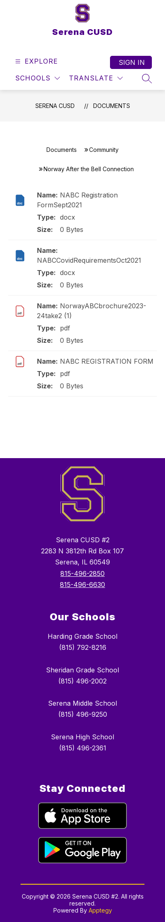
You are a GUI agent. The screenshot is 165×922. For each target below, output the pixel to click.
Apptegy (100, 910)
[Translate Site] (96, 78)
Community (104, 149)
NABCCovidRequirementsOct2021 (89, 260)
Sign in (132, 62)
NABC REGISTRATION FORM (107, 361)
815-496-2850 (82, 573)
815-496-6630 (82, 584)
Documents (111, 105)
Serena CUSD (55, 105)
